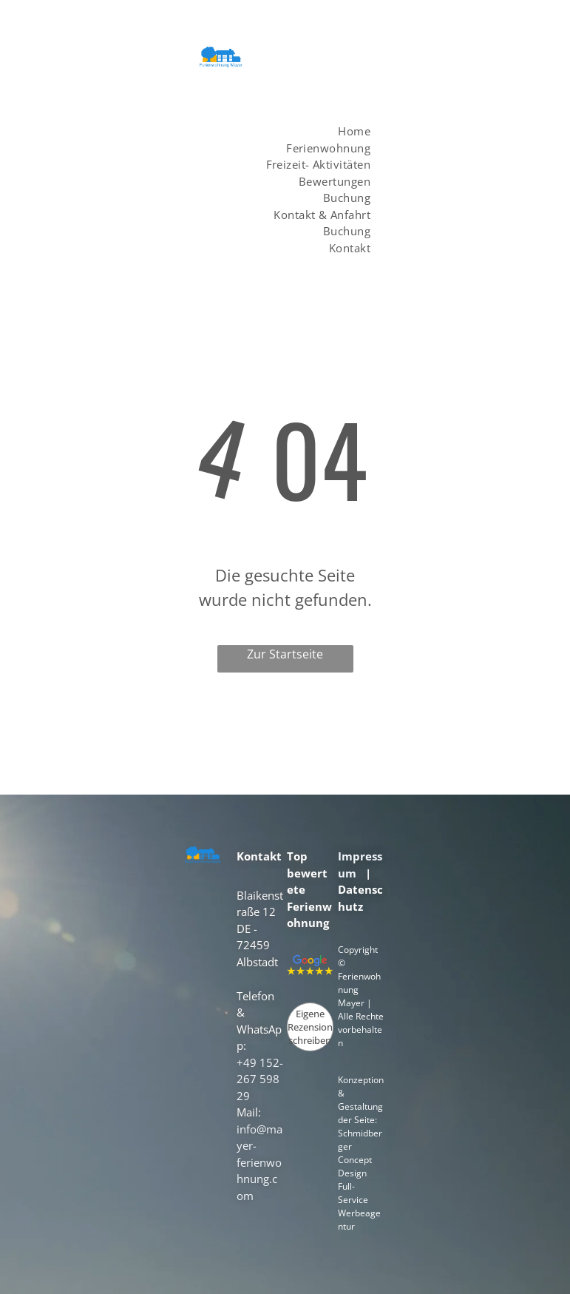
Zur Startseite (285, 654)
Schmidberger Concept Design (360, 1153)
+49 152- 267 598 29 (260, 1079)
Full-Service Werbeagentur (359, 1206)
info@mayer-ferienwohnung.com (259, 1162)
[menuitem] (343, 131)
